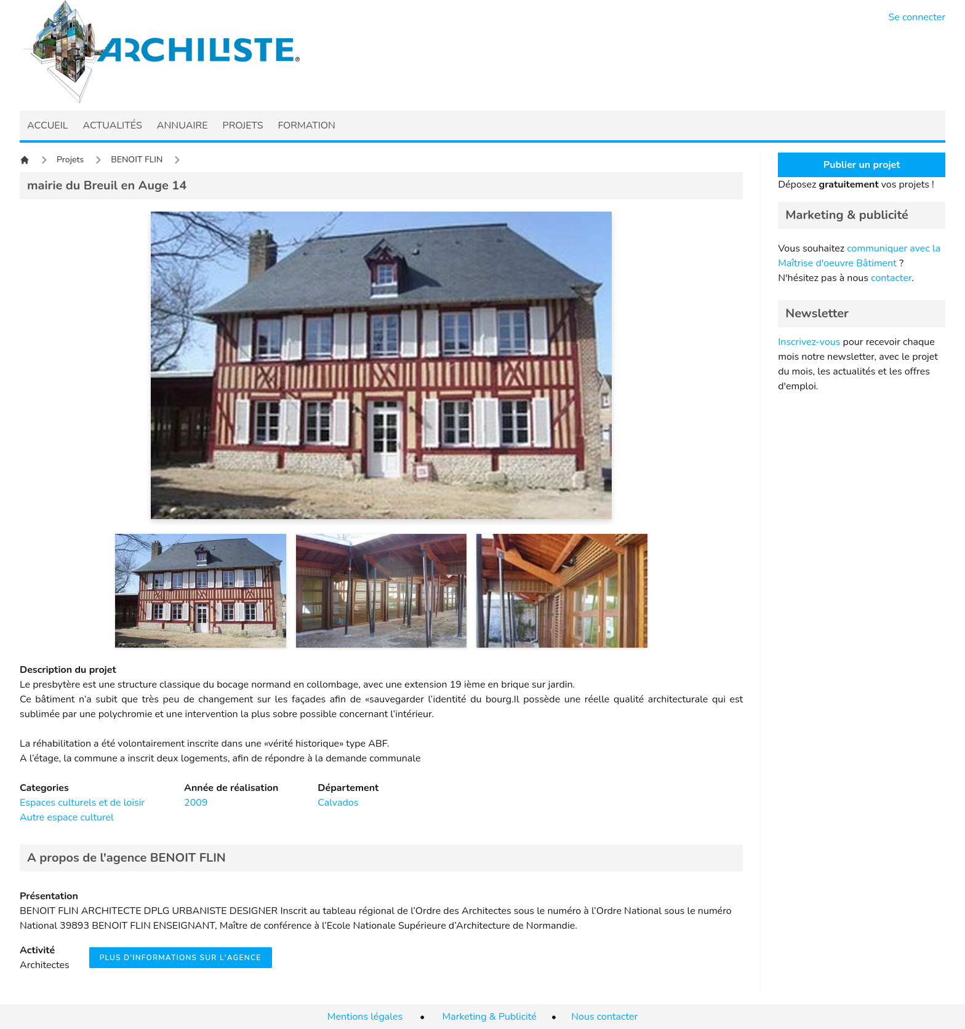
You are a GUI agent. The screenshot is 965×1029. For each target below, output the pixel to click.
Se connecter (917, 17)
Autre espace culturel (67, 817)
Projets (70, 159)
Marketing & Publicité (489, 1016)
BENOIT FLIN (136, 159)
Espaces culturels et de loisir (82, 802)
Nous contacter (604, 1016)
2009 (195, 802)
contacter (891, 278)
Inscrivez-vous (809, 342)
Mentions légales (364, 1016)
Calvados (338, 802)
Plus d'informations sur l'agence (181, 958)
